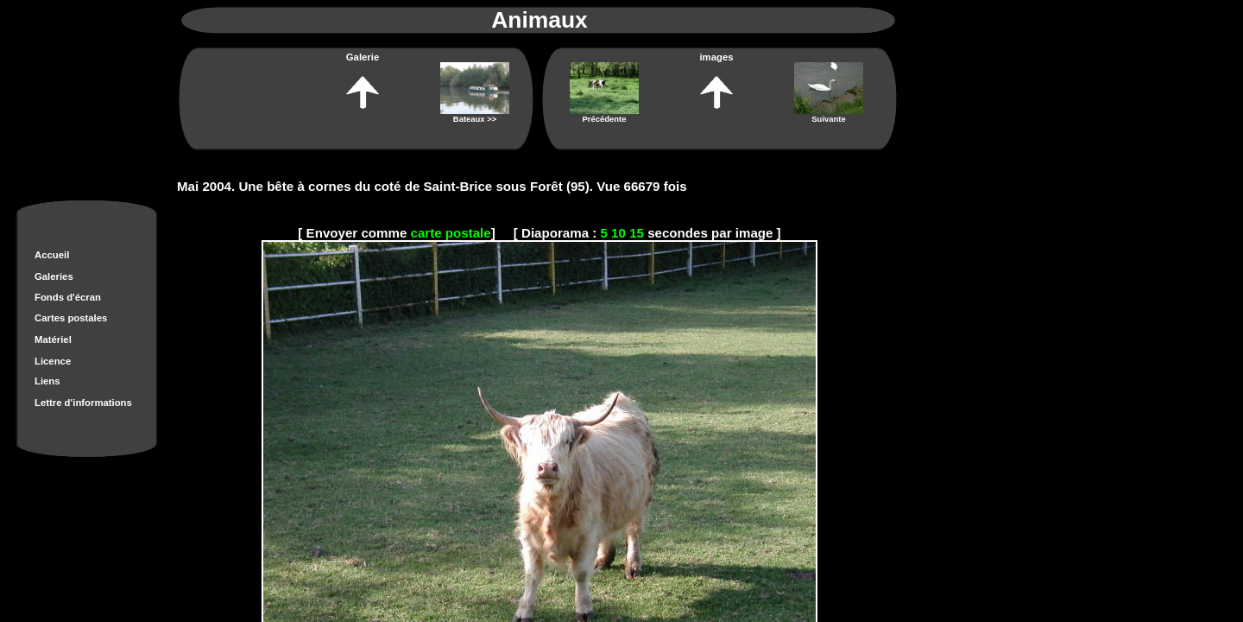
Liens (47, 381)
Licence (53, 361)
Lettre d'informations (83, 402)
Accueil (52, 255)
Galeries (54, 276)
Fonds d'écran (68, 297)
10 (618, 232)
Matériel (53, 339)
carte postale (451, 232)
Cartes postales (71, 318)
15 (636, 232)
